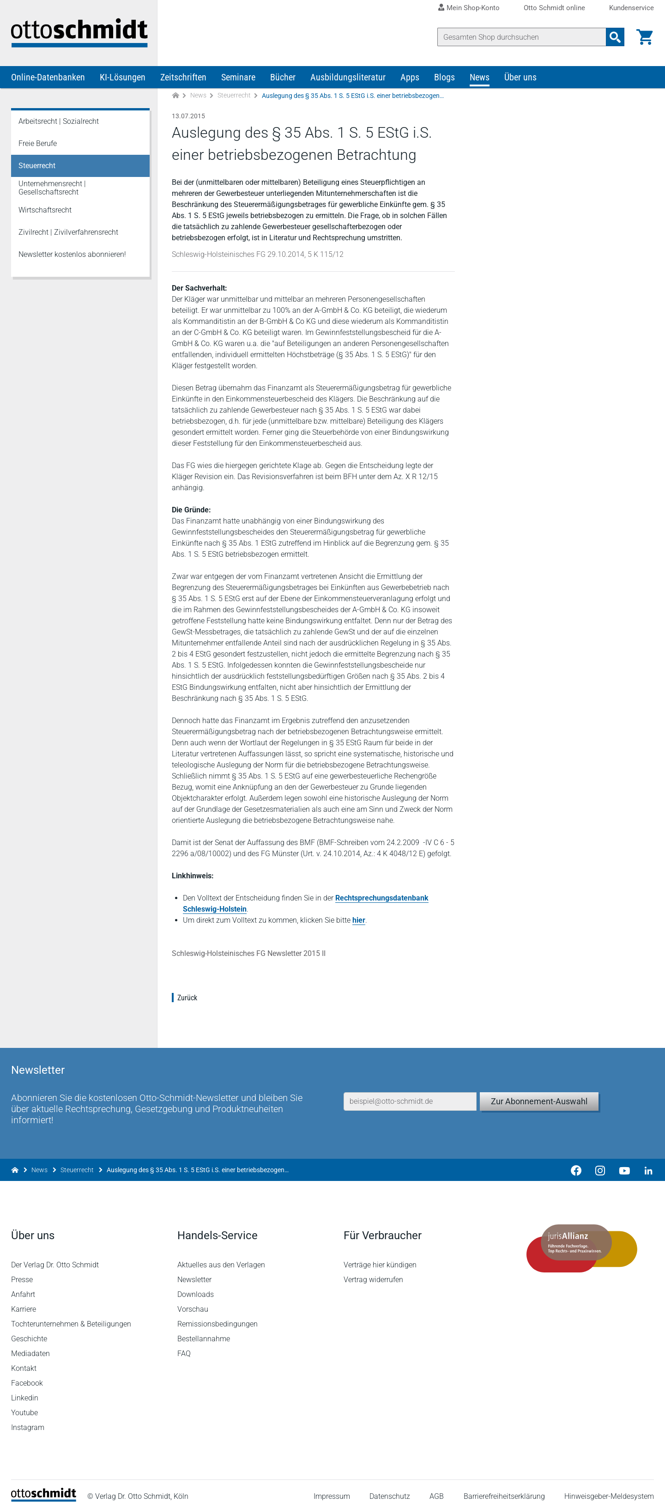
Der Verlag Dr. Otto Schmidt (55, 1255)
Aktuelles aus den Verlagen (221, 1255)
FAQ (184, 1343)
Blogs (444, 77)
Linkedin (24, 1388)
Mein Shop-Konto (473, 8)
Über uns (520, 77)
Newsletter (194, 1270)
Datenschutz (389, 1486)
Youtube (24, 1403)
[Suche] (521, 37)
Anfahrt (23, 1284)
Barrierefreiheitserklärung (504, 1486)
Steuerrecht (234, 96)
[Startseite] (43, 1489)
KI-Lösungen (122, 77)
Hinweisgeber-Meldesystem (609, 1486)
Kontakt (23, 1358)
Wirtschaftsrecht (45, 210)
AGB (436, 1486)
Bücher (283, 77)
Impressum (332, 1486)
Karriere (23, 1299)
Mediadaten (30, 1343)
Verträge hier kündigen (380, 1255)
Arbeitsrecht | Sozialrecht (58, 121)
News (480, 77)
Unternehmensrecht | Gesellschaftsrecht (52, 188)
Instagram (27, 1417)
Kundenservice (631, 8)
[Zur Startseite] (175, 96)
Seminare (238, 77)
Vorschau (192, 1299)
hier (358, 920)
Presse (22, 1270)
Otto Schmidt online (554, 8)
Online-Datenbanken (48, 77)
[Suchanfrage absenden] (615, 37)
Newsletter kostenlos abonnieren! (72, 254)
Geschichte (29, 1329)
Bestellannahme (203, 1329)
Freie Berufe (37, 144)
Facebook (27, 1373)
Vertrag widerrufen (373, 1270)
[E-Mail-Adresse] (410, 1091)
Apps (409, 77)
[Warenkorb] (644, 37)
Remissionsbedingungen (217, 1314)
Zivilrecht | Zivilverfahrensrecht (68, 232)
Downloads (195, 1284)
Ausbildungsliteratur (348, 77)
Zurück (187, 998)
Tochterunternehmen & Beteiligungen (71, 1314)
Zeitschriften (183, 77)
